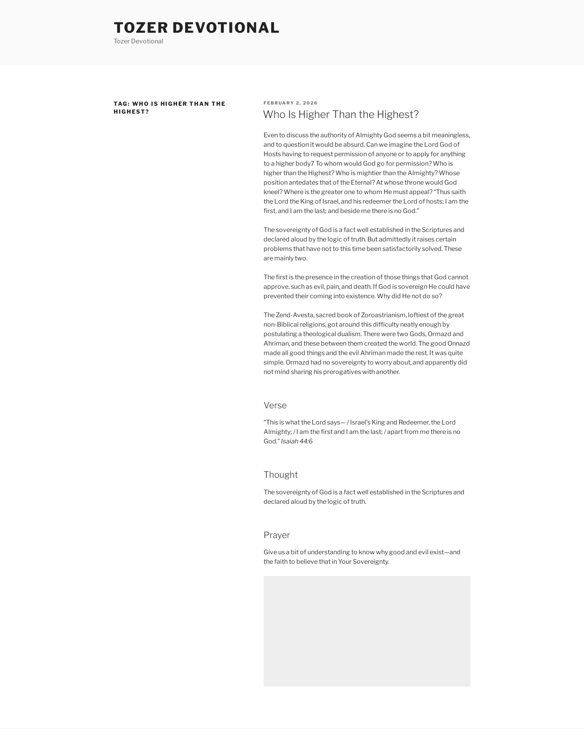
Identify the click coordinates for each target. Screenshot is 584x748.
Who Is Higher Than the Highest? (341, 114)
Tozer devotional (197, 27)
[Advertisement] (367, 631)
